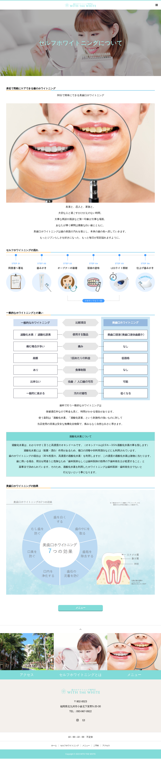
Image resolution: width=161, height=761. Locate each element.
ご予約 (96, 745)
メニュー (80, 607)
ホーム (54, 745)
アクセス (106, 745)
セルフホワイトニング (69, 745)
